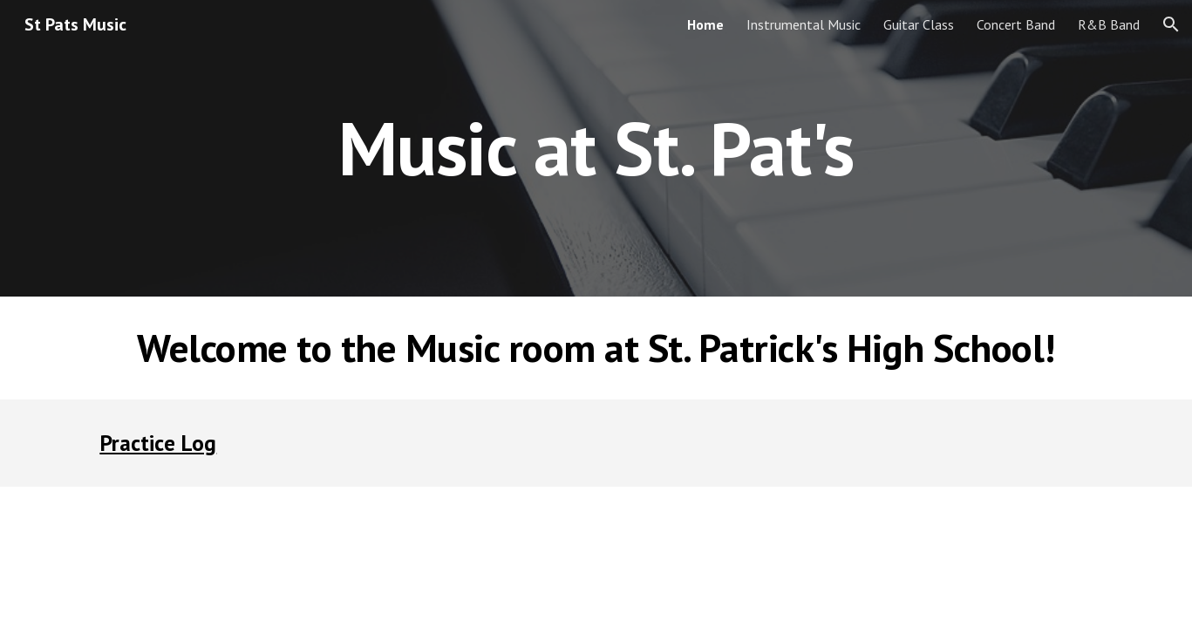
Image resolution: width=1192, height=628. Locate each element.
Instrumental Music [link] (803, 24)
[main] (596, 148)
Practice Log (157, 442)
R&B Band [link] (1109, 24)
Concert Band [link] (1016, 24)
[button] (1171, 24)
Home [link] (705, 24)
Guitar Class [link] (918, 24)
